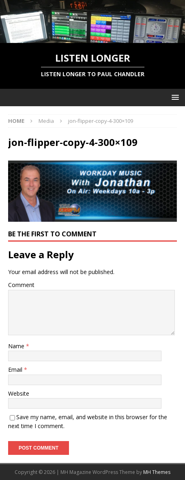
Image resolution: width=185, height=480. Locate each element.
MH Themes (156, 472)
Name (17, 346)
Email (16, 369)
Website (18, 393)
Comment (21, 285)
